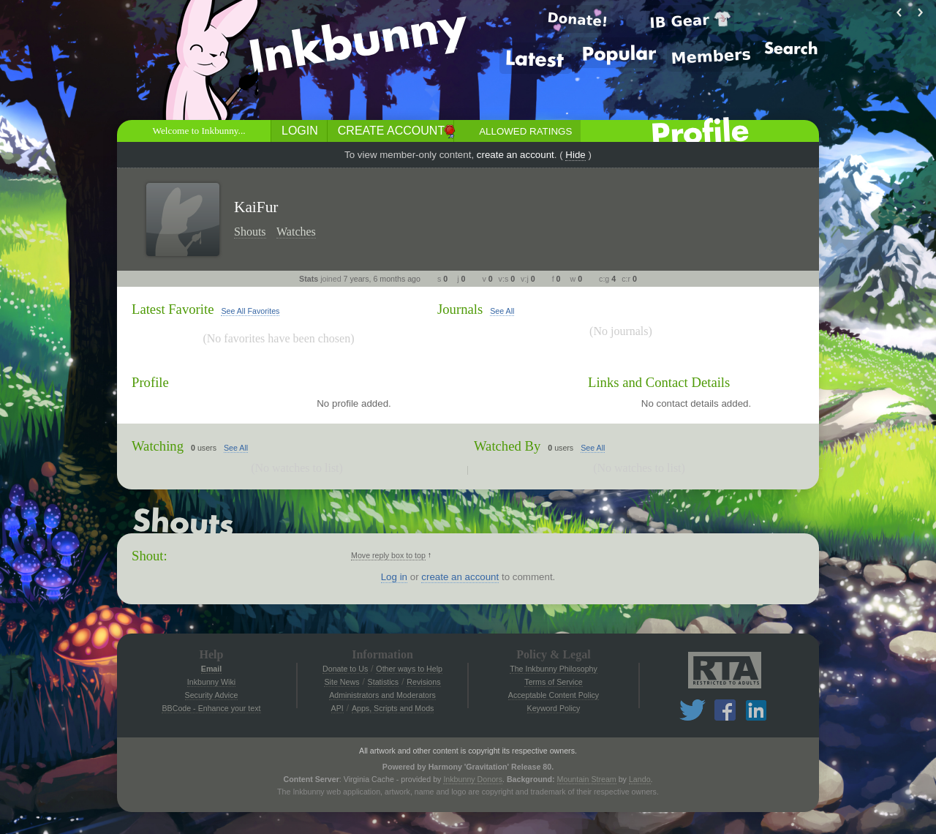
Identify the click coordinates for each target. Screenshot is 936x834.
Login (300, 130)
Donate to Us (345, 668)
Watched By (507, 446)
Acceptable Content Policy (553, 695)
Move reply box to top (388, 555)
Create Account (391, 130)
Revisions (423, 681)
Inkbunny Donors (472, 779)
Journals (460, 309)
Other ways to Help (409, 668)
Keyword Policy (554, 708)
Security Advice (211, 695)
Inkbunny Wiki (211, 681)
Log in (394, 576)
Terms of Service (553, 681)
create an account (515, 154)
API (337, 708)
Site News (341, 681)
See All (502, 311)
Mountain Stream (586, 779)
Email (211, 668)
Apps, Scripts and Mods (393, 708)
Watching (158, 446)
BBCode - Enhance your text (211, 708)
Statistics (383, 681)
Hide (575, 154)
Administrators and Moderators (382, 695)
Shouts (250, 231)
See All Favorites (250, 311)
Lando (640, 779)
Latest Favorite (173, 309)
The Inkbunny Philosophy (553, 668)
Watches (296, 231)
